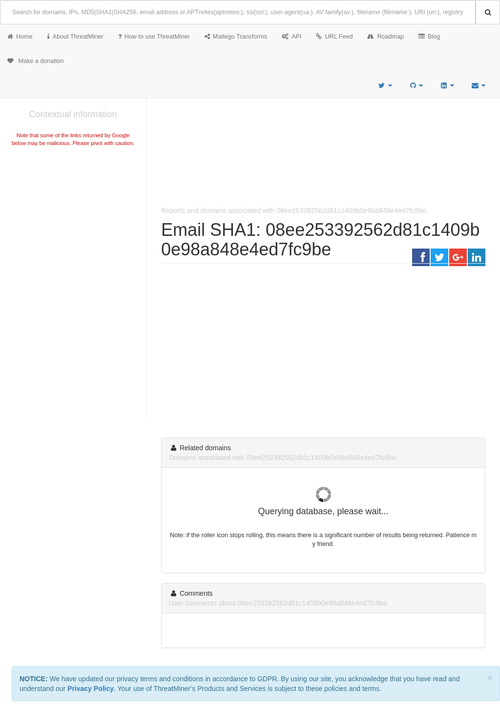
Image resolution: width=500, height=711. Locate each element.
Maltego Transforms (236, 36)
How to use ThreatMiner (154, 36)
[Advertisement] (73, 222)
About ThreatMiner (75, 36)
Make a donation (35, 61)
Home (20, 36)
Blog (429, 36)
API (291, 36)
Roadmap (385, 36)
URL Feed (334, 36)
